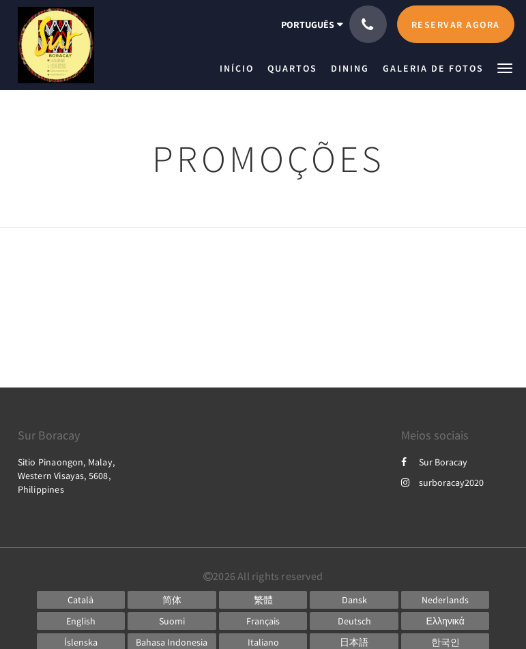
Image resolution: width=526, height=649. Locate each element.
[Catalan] (81, 600)
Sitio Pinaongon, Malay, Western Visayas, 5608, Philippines (66, 475)
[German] (354, 621)
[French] (263, 621)
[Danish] (354, 600)
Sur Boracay (434, 462)
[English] (81, 621)
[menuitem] (240, 68)
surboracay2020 (442, 482)
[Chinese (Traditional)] (263, 600)
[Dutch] (445, 600)
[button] (505, 67)
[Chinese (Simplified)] (172, 600)
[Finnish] (172, 621)
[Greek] (445, 621)
